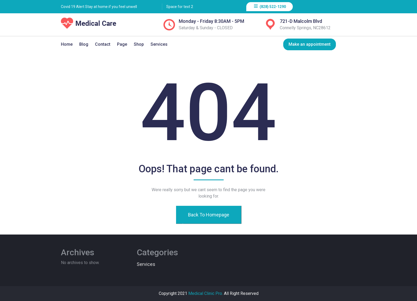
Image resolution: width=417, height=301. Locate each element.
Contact (102, 44)
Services (159, 44)
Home (67, 44)
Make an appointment (310, 44)
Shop (139, 44)
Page (122, 44)
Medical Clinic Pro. (205, 293)
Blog (83, 44)
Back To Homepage (208, 215)
